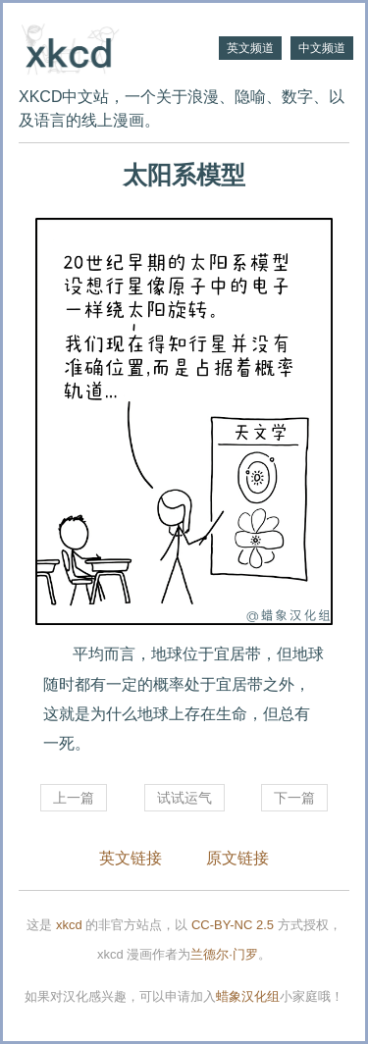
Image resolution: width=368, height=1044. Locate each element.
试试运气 (184, 798)
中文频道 (321, 48)
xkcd (69, 924)
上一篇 (73, 798)
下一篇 (294, 798)
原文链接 (237, 858)
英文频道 (250, 48)
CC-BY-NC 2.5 (232, 924)
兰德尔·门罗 (224, 954)
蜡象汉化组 (248, 996)
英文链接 (130, 858)
